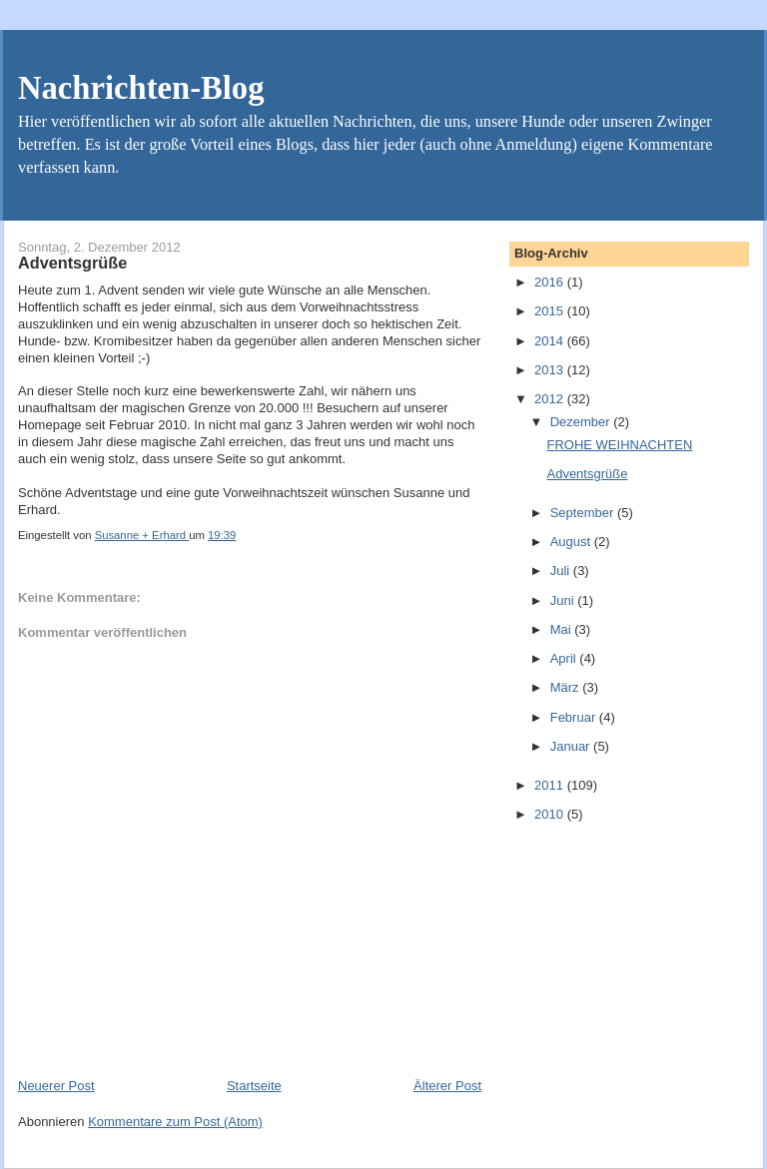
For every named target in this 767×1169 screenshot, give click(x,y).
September (583, 512)
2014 (550, 340)
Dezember (582, 421)
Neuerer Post (56, 1085)
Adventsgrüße (586, 473)
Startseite (254, 1085)
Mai (562, 629)
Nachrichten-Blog (141, 88)
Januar (571, 746)
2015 (550, 310)
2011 (550, 785)
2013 (550, 369)
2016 (550, 282)
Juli (561, 570)
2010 (550, 814)
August (572, 541)
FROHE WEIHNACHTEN (619, 444)
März (566, 687)
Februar (574, 717)
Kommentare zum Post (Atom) (175, 1121)
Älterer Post (447, 1085)
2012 (550, 398)
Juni (563, 600)
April (565, 658)
